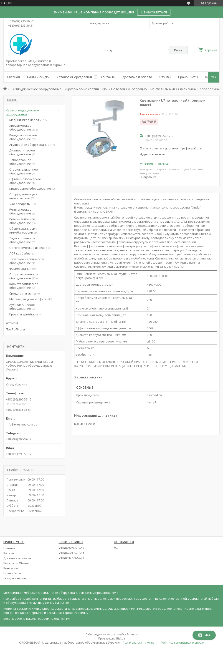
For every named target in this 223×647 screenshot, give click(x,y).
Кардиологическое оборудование (23, 137)
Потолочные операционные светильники (143, 89)
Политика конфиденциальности (182, 642)
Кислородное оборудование (30, 188)
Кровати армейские (23, 314)
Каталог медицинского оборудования (22, 112)
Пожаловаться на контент (140, 642)
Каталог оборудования (74, 77)
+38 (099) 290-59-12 (71, 548)
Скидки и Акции (14, 578)
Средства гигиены (22, 293)
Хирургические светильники (86, 89)
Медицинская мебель (25, 120)
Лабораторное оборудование (20, 162)
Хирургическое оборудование (38, 89)
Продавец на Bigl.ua (111, 638)
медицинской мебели (203, 599)
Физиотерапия (20, 269)
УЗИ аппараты (19, 204)
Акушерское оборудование (29, 145)
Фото (118, 548)
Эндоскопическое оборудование (22, 240)
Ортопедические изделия (28, 248)
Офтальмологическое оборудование (25, 181)
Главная (13, 77)
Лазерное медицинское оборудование (26, 261)
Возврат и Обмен (16, 563)
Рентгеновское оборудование (20, 211)
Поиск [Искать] (178, 50)
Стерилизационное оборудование (23, 171)
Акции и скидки (38, 77)
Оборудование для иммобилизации (23, 230)
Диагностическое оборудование (22, 152)
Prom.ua (132, 634)
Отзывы (165, 77)
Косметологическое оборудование (23, 286)
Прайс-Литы (12, 573)
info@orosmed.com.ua (21, 424)
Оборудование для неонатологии (23, 196)
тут (68, 619)
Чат (204, 635)
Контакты (108, 77)
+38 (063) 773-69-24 (71, 558)
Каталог (9, 553)
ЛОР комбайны (20, 253)
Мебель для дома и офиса (28, 299)
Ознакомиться (154, 12)
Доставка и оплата (137, 77)
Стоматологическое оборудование (23, 276)
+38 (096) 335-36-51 (71, 553)
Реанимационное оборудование (22, 221)
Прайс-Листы (188, 77)
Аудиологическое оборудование (22, 307)
